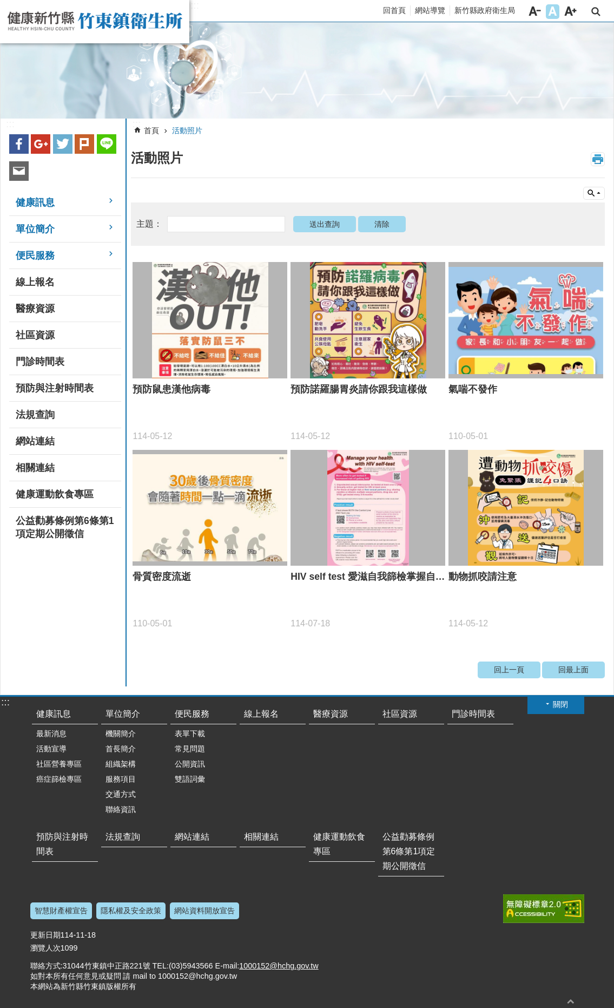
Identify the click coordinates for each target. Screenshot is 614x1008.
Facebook (19, 144)
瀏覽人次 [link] (45, 948)
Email (19, 171)
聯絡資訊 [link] (120, 809)
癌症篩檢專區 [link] (59, 779)
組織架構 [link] (120, 764)
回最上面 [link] (573, 669)
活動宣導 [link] (51, 748)
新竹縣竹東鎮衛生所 (94, 21)
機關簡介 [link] (120, 733)
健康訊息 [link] (35, 202)
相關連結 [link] (35, 467)
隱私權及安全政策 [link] (131, 910)
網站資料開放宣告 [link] (204, 910)
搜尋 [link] (596, 11)
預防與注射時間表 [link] (55, 388)
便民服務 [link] (35, 255)
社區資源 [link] (35, 335)
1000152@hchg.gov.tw (278, 965)
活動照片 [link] (187, 130)
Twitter (62, 144)
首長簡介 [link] (120, 748)
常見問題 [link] (190, 748)
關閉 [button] (560, 704)
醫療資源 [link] (35, 308)
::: (194, 5)
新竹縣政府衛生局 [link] (484, 10)
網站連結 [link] (35, 441)
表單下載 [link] (190, 733)
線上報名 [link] (35, 282)
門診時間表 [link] (40, 361)
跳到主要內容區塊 (5, 5)
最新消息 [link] (51, 733)
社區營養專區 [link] (59, 764)
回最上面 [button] (570, 1001)
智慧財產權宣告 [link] (61, 910)
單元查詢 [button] (594, 193)
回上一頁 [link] (509, 669)
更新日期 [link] (45, 935)
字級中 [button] (552, 11)
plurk (84, 144)
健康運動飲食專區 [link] (55, 494)
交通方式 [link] (120, 794)
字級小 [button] (535, 11)
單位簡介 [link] (35, 229)
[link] (307, 71)
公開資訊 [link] (190, 764)
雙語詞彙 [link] (190, 779)
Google (40, 144)
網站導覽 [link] (430, 10)
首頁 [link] (151, 130)
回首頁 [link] (394, 10)
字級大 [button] (570, 11)
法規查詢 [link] (35, 414)
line (106, 144)
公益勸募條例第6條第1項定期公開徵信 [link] (65, 527)
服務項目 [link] (120, 779)
